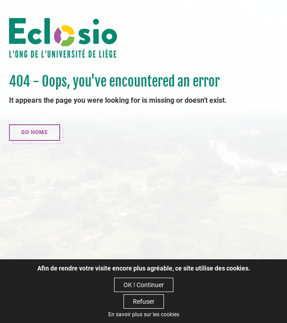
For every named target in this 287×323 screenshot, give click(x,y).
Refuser (144, 301)
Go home (34, 132)
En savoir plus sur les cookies (143, 314)
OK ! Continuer (144, 284)
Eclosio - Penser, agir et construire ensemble (63, 39)
